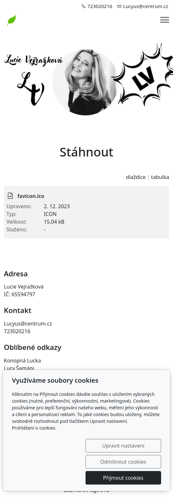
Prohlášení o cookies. (34, 444)
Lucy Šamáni (19, 368)
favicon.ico (30, 196)
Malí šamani (18, 375)
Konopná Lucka (22, 360)
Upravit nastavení (66, 461)
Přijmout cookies (130, 477)
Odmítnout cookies (130, 461)
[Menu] (164, 19)
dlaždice (136, 177)
